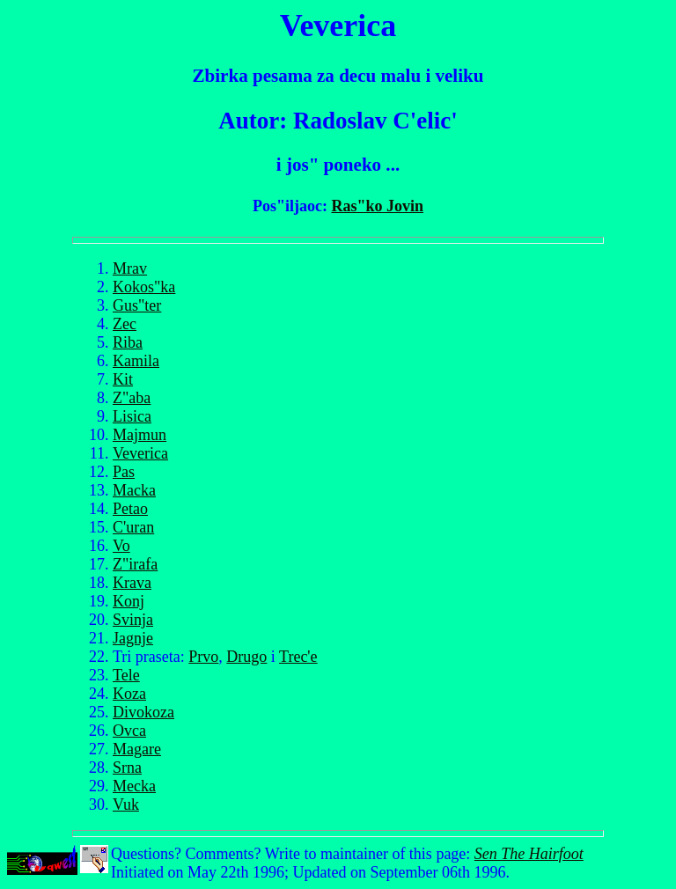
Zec (124, 324)
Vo (121, 546)
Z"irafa (135, 564)
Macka (134, 490)
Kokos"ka (144, 287)
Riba (128, 342)
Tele (126, 675)
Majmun (139, 435)
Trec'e (298, 656)
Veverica (140, 453)
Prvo (203, 656)
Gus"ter (137, 305)
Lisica (132, 416)
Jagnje (133, 638)
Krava (132, 582)
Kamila (136, 361)
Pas (124, 472)
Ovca (129, 730)
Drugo (246, 656)
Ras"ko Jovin (377, 206)
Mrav (130, 268)
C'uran (133, 527)
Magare (137, 749)
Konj (128, 601)
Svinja (133, 619)
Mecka (134, 786)
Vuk (126, 804)
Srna (127, 767)
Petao (130, 509)
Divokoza (143, 712)
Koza (129, 693)
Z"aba (132, 398)
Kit (123, 379)
